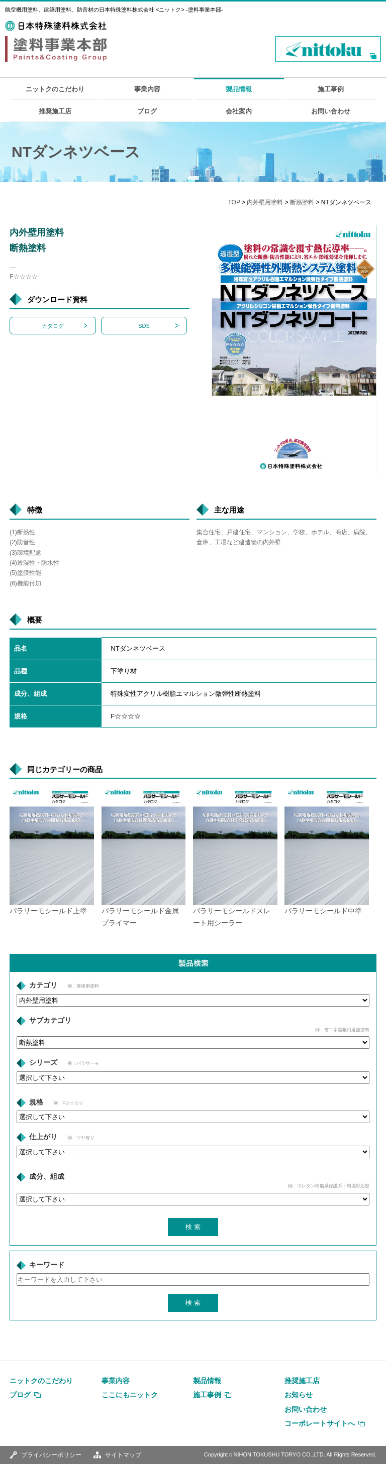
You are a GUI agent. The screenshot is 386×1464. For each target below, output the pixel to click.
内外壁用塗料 (265, 202)
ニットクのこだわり (55, 89)
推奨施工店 (55, 111)
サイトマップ (123, 1454)
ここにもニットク (130, 1395)
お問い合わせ (330, 111)
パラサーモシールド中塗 (323, 911)
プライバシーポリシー (51, 1454)
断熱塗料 (302, 202)
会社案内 (239, 111)
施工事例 (331, 89)
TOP (234, 202)
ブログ (147, 111)
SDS (144, 326)
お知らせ (298, 1395)
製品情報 (239, 89)
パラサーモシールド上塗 (48, 911)
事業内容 (147, 89)
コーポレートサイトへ (319, 1423)
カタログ (53, 326)
